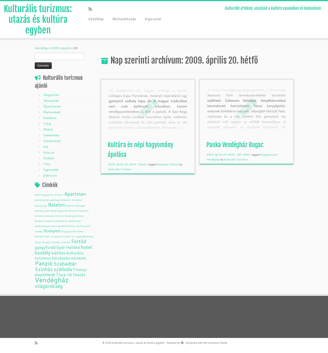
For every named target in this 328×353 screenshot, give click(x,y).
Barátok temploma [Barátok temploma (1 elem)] (45, 220)
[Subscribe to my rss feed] (91, 9)
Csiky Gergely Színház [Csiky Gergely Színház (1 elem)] (47, 242)
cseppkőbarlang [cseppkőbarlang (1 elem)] (84, 236)
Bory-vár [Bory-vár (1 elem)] (75, 226)
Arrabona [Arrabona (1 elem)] (77, 199)
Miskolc (48, 129)
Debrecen (50, 175)
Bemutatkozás (124, 18)
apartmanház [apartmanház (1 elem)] (42, 199)
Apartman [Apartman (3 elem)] (75, 193)
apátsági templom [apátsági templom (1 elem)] (60, 199)
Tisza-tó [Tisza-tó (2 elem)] (64, 274)
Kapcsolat (153, 18)
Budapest (163, 164)
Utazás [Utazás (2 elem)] (79, 274)
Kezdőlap (96, 18)
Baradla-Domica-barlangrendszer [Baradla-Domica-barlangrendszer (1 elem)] (64, 215)
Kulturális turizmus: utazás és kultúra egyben (38, 19)
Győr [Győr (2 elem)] (60, 247)
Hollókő (48, 158)
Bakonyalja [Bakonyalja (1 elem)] (41, 205)
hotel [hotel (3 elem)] (86, 247)
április (66, 48)
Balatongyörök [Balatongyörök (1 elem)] (59, 210)
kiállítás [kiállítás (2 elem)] (58, 253)
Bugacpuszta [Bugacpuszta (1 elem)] (69, 231)
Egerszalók (51, 170)
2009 (55, 48)
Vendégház (213, 159)
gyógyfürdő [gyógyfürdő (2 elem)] (45, 247)
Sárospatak (51, 100)
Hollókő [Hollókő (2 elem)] (73, 247)
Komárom (49, 118)
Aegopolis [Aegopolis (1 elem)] (48, 194)
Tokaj (47, 123)
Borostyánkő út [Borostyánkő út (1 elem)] (60, 226)
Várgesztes (51, 95)
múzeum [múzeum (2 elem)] (78, 258)
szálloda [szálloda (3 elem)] (63, 269)
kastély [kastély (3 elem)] (43, 252)
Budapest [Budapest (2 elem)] (52, 231)
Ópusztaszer (52, 106)
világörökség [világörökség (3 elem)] (49, 286)
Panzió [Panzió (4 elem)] (44, 263)
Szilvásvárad (51, 141)
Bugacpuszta (268, 154)
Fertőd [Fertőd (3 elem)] (78, 241)
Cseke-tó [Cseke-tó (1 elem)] (68, 236)
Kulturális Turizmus (119, 169)
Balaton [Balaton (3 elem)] (56, 204)
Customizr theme (217, 343)
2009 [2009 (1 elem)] (38, 194)
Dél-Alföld (243, 154)
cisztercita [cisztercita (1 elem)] (56, 236)
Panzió (142, 164)
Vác (45, 146)
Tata (46, 164)
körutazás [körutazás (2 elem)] (61, 258)
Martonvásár (51, 112)
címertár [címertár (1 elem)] (65, 242)
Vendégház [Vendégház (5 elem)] (52, 279)
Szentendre (51, 135)
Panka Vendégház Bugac (234, 145)
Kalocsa (48, 152)
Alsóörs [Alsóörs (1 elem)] (58, 194)
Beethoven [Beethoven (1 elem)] (62, 220)
